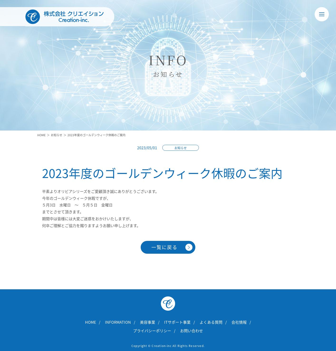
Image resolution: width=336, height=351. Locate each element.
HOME (41, 135)
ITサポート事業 (177, 322)
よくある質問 (211, 322)
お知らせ (56, 135)
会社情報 (239, 322)
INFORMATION (118, 322)
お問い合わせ (191, 330)
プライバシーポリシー (152, 330)
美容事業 (147, 322)
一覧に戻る (164, 247)
